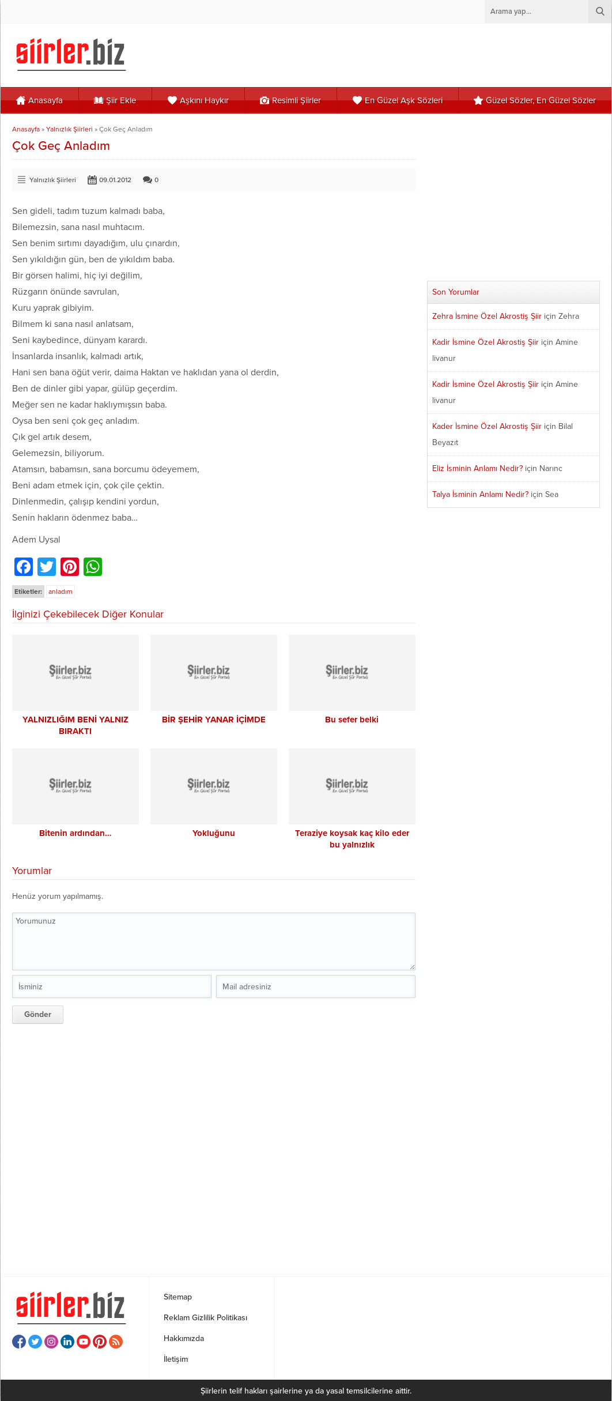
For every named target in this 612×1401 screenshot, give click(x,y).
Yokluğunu (213, 833)
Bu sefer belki (352, 719)
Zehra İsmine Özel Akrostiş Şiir (487, 316)
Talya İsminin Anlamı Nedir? (480, 494)
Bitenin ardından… (75, 833)
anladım (60, 591)
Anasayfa (26, 129)
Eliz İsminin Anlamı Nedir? (477, 468)
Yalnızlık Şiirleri (69, 129)
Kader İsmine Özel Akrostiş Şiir (487, 426)
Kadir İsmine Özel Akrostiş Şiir (485, 342)
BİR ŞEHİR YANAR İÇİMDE (214, 719)
